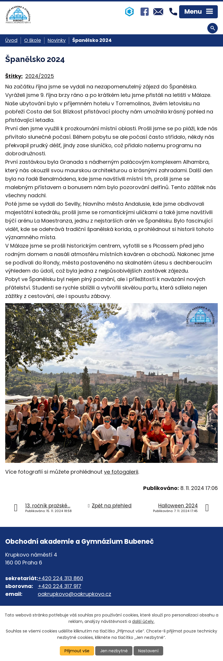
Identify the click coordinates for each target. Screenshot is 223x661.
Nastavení (148, 651)
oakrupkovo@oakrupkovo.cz (74, 594)
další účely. (143, 621)
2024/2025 (39, 76)
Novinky (57, 40)
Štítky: (14, 76)
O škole (32, 40)
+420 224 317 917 (59, 586)
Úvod (11, 40)
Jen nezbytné (114, 651)
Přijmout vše (76, 651)
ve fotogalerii (121, 471)
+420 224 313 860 (60, 578)
